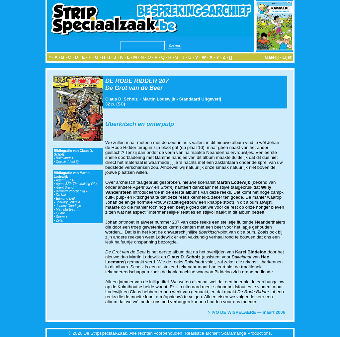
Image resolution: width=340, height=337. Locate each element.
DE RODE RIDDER (131, 81)
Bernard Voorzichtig (72, 191)
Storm (61, 217)
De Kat (62, 195)
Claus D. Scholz (121, 99)
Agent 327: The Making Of (77, 184)
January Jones (68, 202)
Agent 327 (65, 180)
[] (230, 57)
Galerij (272, 57)
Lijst (287, 57)
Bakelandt (64, 158)
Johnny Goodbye (70, 206)
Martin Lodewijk (158, 99)
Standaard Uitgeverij (200, 99)
